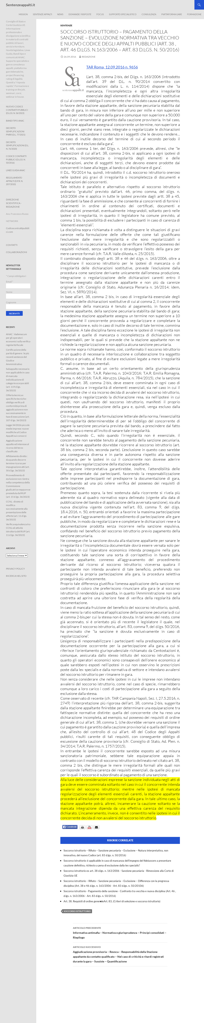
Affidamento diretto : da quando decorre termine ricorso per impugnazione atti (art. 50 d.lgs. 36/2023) (17, 463)
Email (9, 281)
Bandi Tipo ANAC (15, 120)
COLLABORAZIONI (16, 252)
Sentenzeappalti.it (20, 5)
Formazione (194, 14)
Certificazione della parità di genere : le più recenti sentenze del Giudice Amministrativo (17, 357)
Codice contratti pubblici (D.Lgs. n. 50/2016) (16, 159)
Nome (9, 291)
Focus (100, 14)
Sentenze (66, 25)
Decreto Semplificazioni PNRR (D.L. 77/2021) (15, 131)
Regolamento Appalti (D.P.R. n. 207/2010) (14, 180)
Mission (23, 14)
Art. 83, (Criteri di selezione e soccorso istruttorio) (132, 901)
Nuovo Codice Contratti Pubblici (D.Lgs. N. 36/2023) (17, 109)
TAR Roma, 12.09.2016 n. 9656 (112, 67)
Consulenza (149, 14)
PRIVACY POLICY (15, 568)
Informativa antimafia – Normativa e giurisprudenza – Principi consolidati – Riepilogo (120, 932)
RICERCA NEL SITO (16, 575)
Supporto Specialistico (122, 14)
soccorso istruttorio (77, 911)
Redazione (88, 56)
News (60, 14)
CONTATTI (12, 244)
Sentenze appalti (42, 14)
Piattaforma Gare (171, 14)
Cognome (11, 302)
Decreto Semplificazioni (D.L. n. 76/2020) (17, 145)
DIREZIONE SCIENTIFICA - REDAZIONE (14, 203)
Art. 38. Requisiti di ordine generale (84, 901)
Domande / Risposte (80, 14)
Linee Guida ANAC (15, 170)
